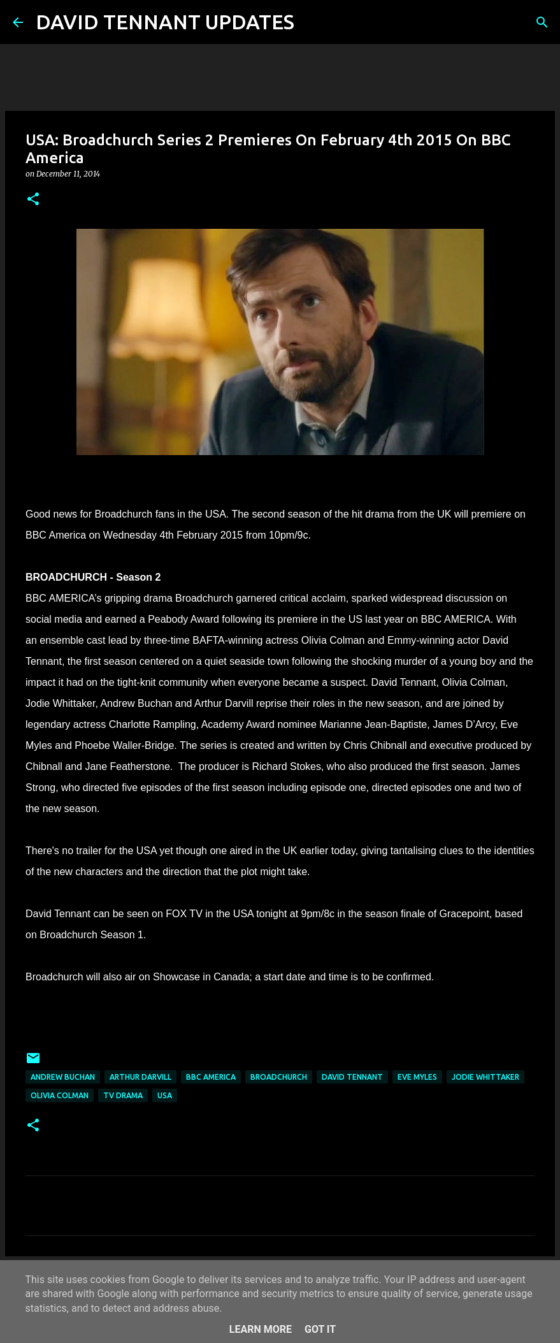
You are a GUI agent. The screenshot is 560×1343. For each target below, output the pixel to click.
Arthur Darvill (140, 1077)
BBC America (211, 1077)
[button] (33, 199)
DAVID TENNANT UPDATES (165, 21)
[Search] (312, 22)
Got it (320, 1329)
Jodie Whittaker (485, 1077)
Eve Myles (417, 1077)
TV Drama (123, 1095)
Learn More (260, 1329)
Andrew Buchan (63, 1077)
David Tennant (352, 1077)
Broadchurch (278, 1077)
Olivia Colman (60, 1095)
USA (164, 1095)
